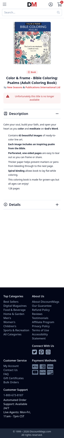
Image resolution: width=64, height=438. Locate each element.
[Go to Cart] (59, 4)
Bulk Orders (11, 382)
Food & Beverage (14, 310)
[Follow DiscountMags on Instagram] (48, 352)
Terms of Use (40, 330)
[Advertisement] (32, 252)
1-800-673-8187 (13, 395)
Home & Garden (13, 314)
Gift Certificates (13, 378)
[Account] (50, 4)
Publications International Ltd (42, 87)
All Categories (12, 334)
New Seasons (15, 87)
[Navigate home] (32, 4)
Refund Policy (41, 310)
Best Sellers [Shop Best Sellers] (10, 302)
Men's (7, 318)
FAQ (6, 374)
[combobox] (28, 12)
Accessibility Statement (40, 336)
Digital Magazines (15, 306)
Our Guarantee (42, 306)
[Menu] (4, 4)
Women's (9, 322)
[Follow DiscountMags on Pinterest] (41, 352)
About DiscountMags (45, 302)
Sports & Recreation (16, 330)
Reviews (37, 314)
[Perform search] (58, 12)
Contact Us (10, 370)
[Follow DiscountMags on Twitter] (34, 352)
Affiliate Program (43, 322)
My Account (11, 366)
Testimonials (40, 318)
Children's (9, 326)
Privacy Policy (41, 326)
